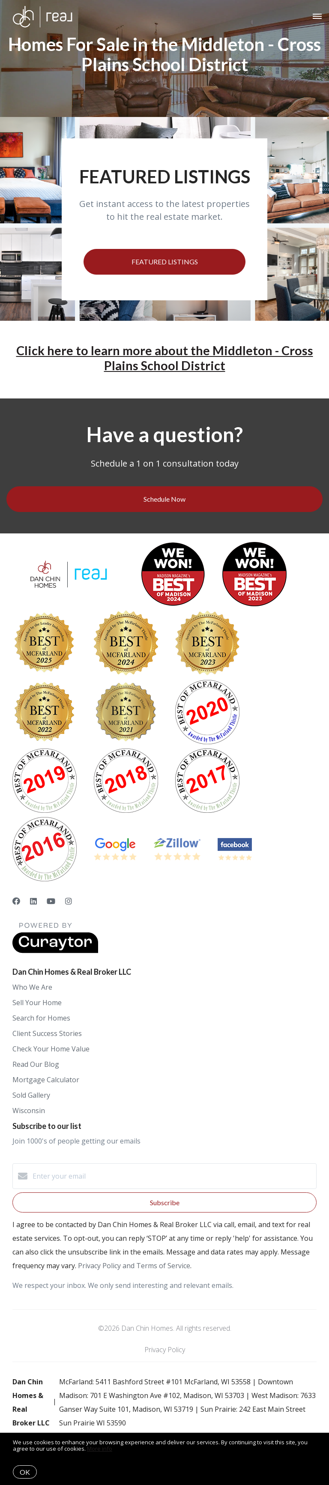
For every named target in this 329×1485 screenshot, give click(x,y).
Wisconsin (28, 1110)
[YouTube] (51, 901)
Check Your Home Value (51, 1049)
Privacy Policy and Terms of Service (134, 1265)
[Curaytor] (55, 950)
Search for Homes (41, 1018)
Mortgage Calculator (45, 1079)
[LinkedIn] (33, 901)
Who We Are (32, 987)
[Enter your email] (173, 1176)
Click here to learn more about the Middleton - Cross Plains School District (164, 357)
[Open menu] (317, 17)
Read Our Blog (35, 1064)
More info (99, 1448)
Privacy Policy (164, 1349)
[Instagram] (68, 901)
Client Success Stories (47, 1033)
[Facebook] (16, 901)
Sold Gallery (31, 1095)
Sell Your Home (37, 1002)
